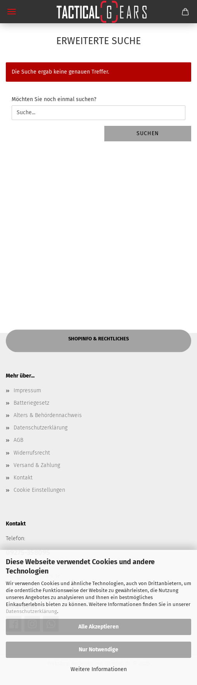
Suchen (148, 133)
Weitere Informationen (99, 669)
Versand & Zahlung (37, 465)
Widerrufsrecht (32, 453)
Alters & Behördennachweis (48, 415)
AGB (18, 440)
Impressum (27, 390)
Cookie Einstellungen (39, 490)
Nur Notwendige (98, 649)
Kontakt (23, 477)
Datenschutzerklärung (31, 611)
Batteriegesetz (31, 403)
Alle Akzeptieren (98, 626)
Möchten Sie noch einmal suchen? (54, 99)
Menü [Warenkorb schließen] (11, 11)
